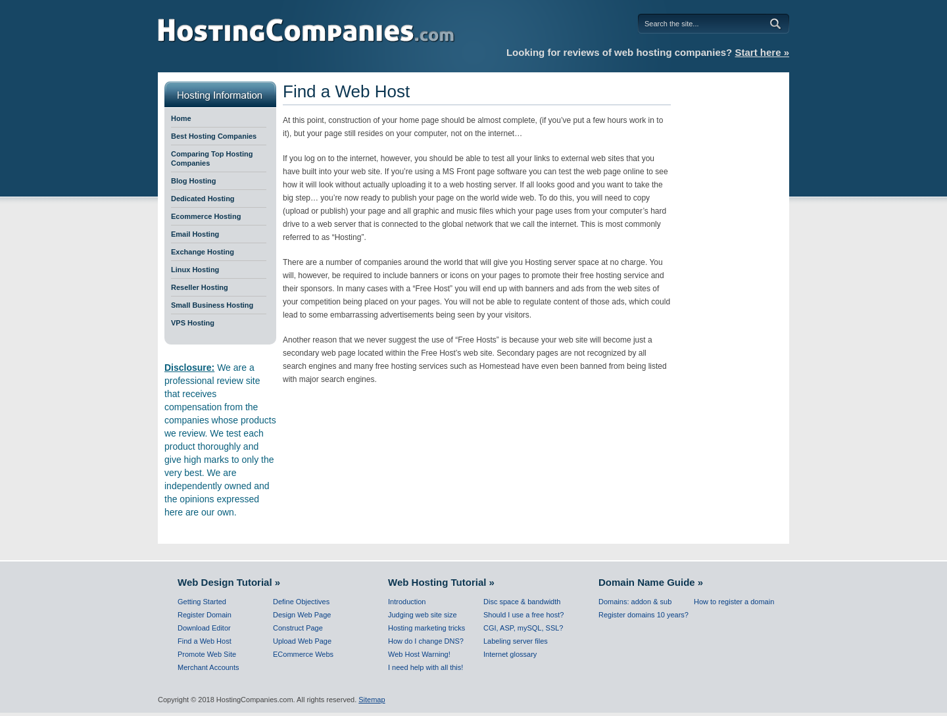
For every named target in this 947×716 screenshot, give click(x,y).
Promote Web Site (207, 654)
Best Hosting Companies (213, 136)
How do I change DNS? (426, 641)
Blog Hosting (193, 181)
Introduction (406, 602)
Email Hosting (195, 234)
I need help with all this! (425, 667)
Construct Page (298, 628)
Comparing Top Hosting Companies (212, 158)
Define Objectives (301, 602)
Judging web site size (422, 615)
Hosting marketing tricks (426, 628)
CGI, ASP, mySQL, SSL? (523, 628)
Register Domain (204, 615)
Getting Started (202, 602)
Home (181, 118)
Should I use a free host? (523, 615)
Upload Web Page (302, 641)
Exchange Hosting (202, 252)
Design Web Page (302, 615)
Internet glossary (510, 654)
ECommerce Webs (303, 654)
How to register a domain (734, 602)
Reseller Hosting (199, 287)
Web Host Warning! (419, 654)
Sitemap (371, 700)
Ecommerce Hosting (206, 216)
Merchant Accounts (208, 667)
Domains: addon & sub (634, 602)
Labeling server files (515, 641)
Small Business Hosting (212, 305)
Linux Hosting (195, 270)
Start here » (762, 52)
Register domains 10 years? (643, 615)
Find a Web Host (204, 641)
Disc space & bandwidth (521, 602)
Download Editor (204, 628)
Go (777, 24)
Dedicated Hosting (203, 199)
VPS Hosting (192, 323)
